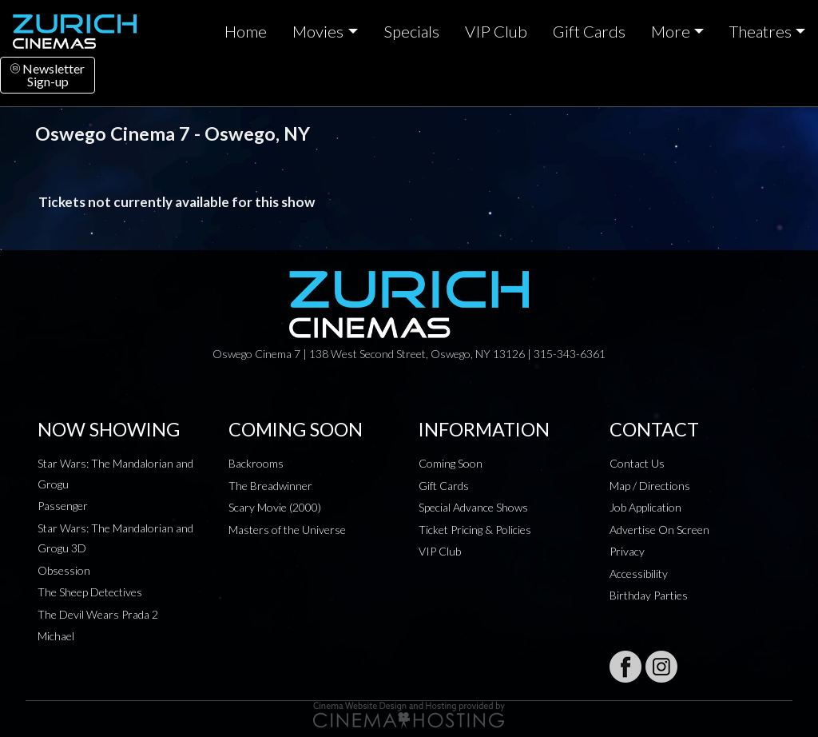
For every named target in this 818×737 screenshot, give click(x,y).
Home (245, 31)
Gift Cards (589, 31)
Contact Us (637, 463)
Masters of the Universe (287, 529)
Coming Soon (450, 463)
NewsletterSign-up (47, 75)
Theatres (760, 31)
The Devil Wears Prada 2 (98, 614)
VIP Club (496, 31)
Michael (56, 636)
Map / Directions (650, 485)
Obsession (64, 570)
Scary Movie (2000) (274, 507)
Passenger (63, 505)
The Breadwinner (270, 485)
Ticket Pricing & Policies (475, 529)
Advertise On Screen (659, 529)
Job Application (645, 507)
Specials (411, 31)
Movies (317, 31)
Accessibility (639, 573)
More (670, 31)
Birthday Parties (649, 595)
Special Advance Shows (473, 507)
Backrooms (256, 463)
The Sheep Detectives (90, 592)
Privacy (627, 551)
